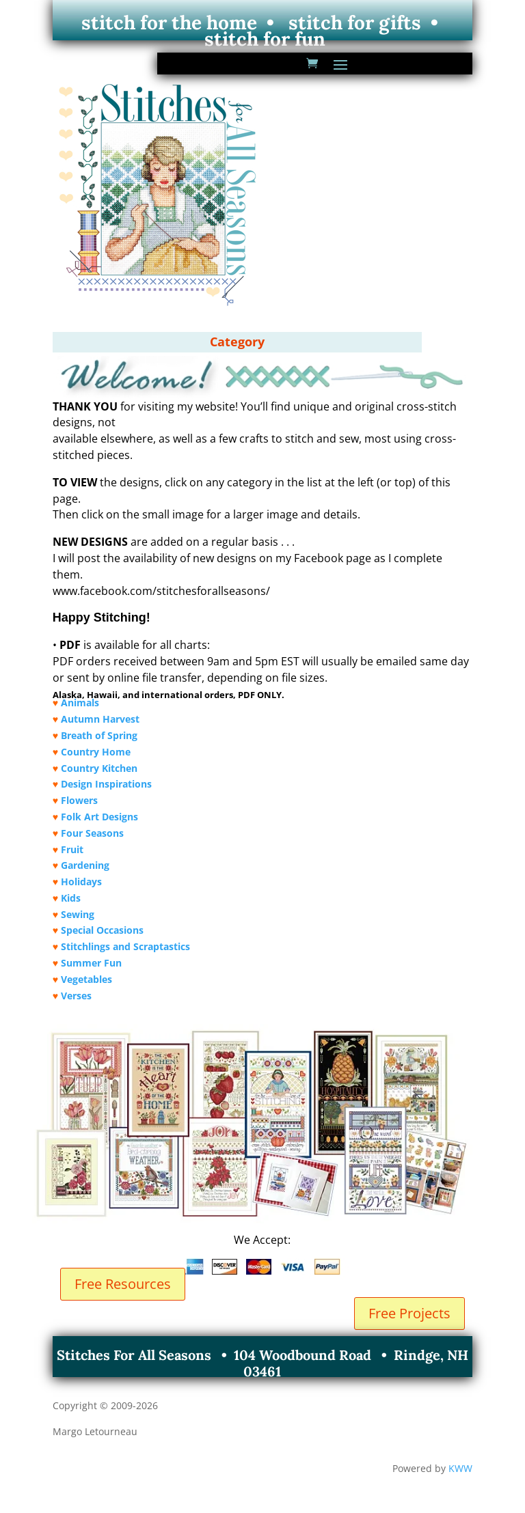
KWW (460, 1468)
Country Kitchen (99, 768)
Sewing (77, 914)
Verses (76, 995)
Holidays (81, 881)
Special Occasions (102, 930)
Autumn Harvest (100, 718)
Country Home (96, 751)
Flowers (79, 800)
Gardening (85, 865)
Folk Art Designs (99, 816)
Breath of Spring (99, 735)
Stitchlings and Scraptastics (125, 946)
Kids (71, 897)
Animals (80, 702)
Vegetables (86, 979)
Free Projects (409, 1313)
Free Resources (123, 1284)
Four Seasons (92, 833)
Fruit (72, 849)
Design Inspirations (106, 783)
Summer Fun (91, 962)
